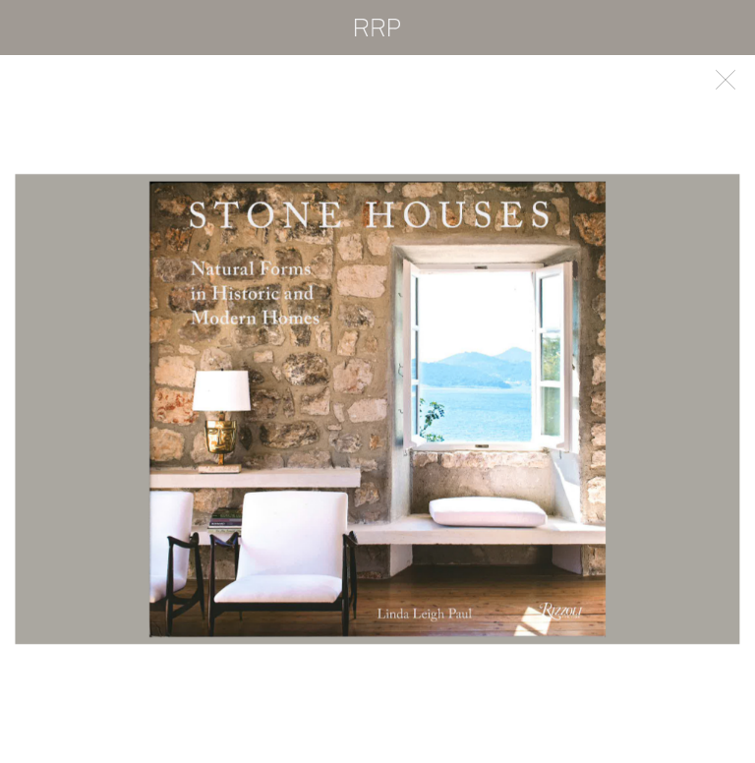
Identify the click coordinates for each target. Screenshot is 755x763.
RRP (377, 27)
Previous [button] (189, 409)
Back (725, 79)
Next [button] (566, 409)
